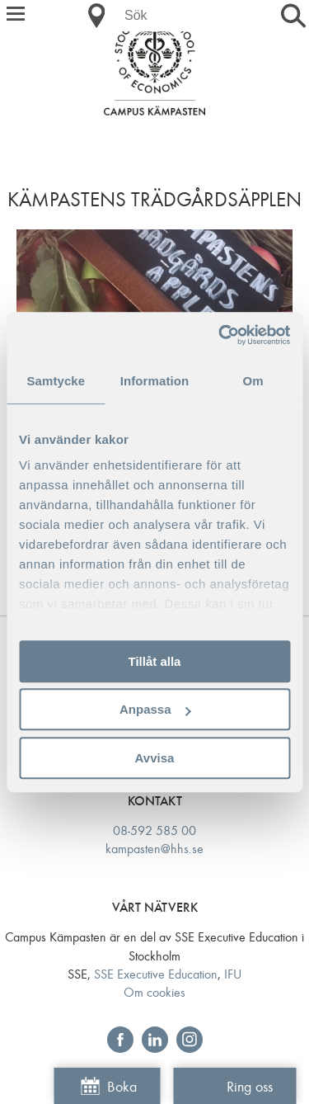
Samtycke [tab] (55, 381)
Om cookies (154, 992)
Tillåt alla (155, 661)
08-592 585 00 (154, 830)
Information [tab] (155, 381)
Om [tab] (253, 381)
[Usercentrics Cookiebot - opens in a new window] (220, 335)
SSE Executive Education (156, 974)
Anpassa (155, 709)
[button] (15, 15)
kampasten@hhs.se (154, 848)
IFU (232, 974)
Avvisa (155, 758)
